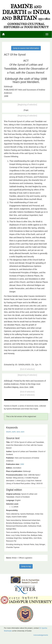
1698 (22, 464)
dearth (8, 432)
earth (14, 432)
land (18, 432)
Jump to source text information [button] (26, 48)
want (22, 432)
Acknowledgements (40, 635)
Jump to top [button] (26, 566)
